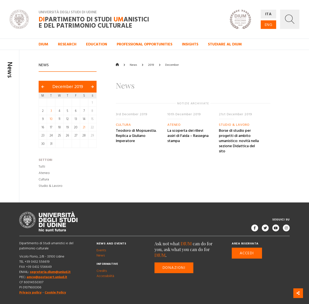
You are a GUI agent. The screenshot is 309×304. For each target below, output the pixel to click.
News (133, 65)
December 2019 (67, 87)
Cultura (44, 179)
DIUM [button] (43, 44)
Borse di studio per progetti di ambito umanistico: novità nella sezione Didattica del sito (239, 141)
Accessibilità (105, 276)
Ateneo (44, 173)
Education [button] (96, 44)
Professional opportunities (144, 44)
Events (101, 250)
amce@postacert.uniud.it (47, 277)
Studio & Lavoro (50, 185)
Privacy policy (30, 292)
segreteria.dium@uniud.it (50, 272)
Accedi (247, 253)
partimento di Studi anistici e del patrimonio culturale (94, 22)
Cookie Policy (55, 292)
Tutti (42, 166)
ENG (269, 24)
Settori (45, 159)
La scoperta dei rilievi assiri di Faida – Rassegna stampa (188, 136)
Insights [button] (190, 44)
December (172, 65)
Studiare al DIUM (225, 44)
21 (84, 127)
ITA (268, 14)
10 (51, 119)
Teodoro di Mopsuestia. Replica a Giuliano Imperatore (136, 136)
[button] (289, 19)
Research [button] (67, 44)
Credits (102, 270)
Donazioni (173, 267)
